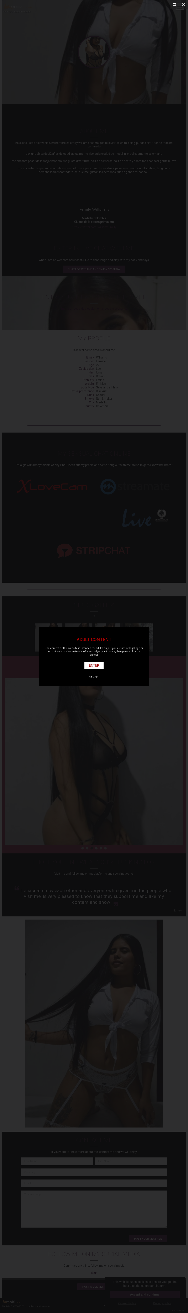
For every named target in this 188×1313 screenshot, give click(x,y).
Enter (94, 665)
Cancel (94, 677)
